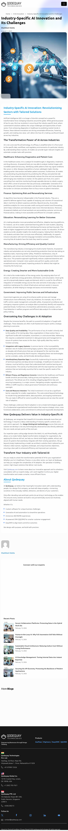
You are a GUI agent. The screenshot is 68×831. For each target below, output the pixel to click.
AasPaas (38, 742)
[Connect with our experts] (34, 591)
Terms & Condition (13, 829)
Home (8, 14)
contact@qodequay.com (13, 820)
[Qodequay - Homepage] (11, 4)
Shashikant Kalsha (8, 28)
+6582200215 (9, 806)
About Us (4, 829)
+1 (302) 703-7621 (10, 785)
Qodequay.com (12, 469)
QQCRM (64, 742)
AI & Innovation (18, 14)
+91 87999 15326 (10, 767)
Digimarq (46, 742)
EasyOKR (55, 742)
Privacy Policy (24, 829)
